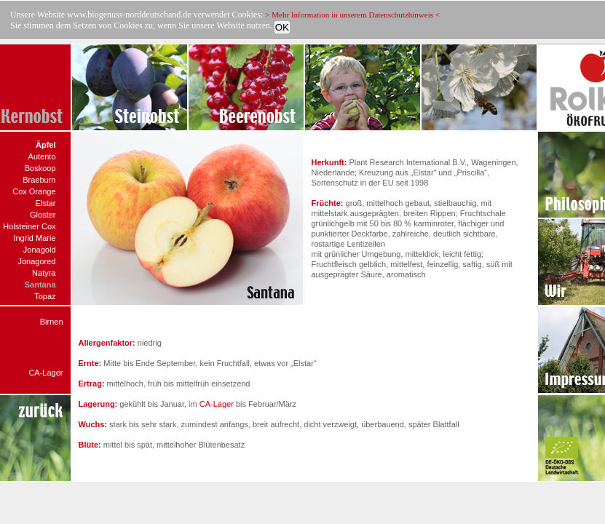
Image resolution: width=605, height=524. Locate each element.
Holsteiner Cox (29, 226)
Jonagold (39, 249)
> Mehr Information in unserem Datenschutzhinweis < (352, 14)
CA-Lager (45, 372)
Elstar (45, 203)
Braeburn (39, 179)
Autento (42, 156)
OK (282, 27)
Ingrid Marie (34, 238)
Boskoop (40, 168)
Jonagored (37, 261)
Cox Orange (33, 191)
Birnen (51, 321)
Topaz (44, 296)
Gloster (42, 214)
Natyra (43, 273)
